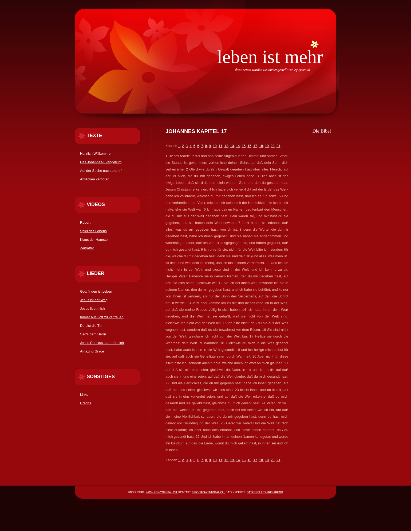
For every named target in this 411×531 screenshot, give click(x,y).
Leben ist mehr (270, 56)
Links (84, 395)
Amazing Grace (92, 351)
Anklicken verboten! (95, 179)
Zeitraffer (87, 248)
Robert (85, 222)
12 (226, 146)
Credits (85, 403)
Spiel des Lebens (93, 231)
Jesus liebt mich (92, 309)
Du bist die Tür (91, 326)
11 (220, 146)
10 (214, 146)
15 (244, 146)
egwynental (302, 70)
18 (261, 146)
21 (278, 146)
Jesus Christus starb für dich (102, 343)
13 (232, 146)
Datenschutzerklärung (265, 492)
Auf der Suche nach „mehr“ (101, 171)
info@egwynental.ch (208, 492)
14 (238, 146)
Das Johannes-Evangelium (100, 162)
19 (267, 146)
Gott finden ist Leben (96, 291)
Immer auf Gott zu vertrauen (102, 317)
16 (249, 146)
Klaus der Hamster (94, 240)
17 (255, 146)
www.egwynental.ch (161, 492)
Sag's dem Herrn (93, 334)
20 (272, 146)
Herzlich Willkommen (96, 154)
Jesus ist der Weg (94, 300)
